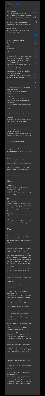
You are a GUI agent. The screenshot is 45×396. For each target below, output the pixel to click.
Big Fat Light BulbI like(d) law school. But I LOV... (36, 52)
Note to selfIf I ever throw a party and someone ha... (36, 47)
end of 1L (28, 161)
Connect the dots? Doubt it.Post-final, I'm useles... (36, 61)
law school (35, 90)
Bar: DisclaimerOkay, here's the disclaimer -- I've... (36, 37)
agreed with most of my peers (15, 162)
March (35, 67)
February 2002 (14, 159)
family (34, 77)
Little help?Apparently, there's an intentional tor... (36, 31)
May (34, 27)
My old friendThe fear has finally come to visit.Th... (36, 49)
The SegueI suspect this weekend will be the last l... (36, 33)
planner (8, 13)
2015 (34, 13)
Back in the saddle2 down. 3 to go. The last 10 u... (36, 60)
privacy (34, 87)
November (35, 22)
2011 (34, 16)
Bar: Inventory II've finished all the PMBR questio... (36, 35)
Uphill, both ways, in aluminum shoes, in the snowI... (36, 58)
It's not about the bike (19, 294)
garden (34, 79)
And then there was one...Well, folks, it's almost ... (36, 46)
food (8, 356)
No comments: (14, 79)
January (35, 69)
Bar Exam (35, 89)
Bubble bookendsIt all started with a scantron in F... (36, 44)
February (35, 68)
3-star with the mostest (12, 327)
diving (34, 88)
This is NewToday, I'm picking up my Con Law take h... (36, 65)
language (34, 85)
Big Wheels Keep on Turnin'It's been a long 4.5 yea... (36, 42)
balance (34, 74)
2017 (34, 11)
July (34, 25)
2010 (34, 17)
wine (34, 84)
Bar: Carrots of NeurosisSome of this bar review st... (36, 29)
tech (34, 92)
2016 (34, 12)
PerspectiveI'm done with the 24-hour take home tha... (36, 63)
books (34, 80)
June (34, 26)
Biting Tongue (13, 3)
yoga (34, 82)
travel (34, 76)
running (34, 75)
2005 (34, 70)
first (16, 161)
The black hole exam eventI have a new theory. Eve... (36, 54)
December (35, 21)
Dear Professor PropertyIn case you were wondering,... (36, 40)
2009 (34, 18)
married (23, 167)
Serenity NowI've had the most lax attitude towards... (36, 56)
